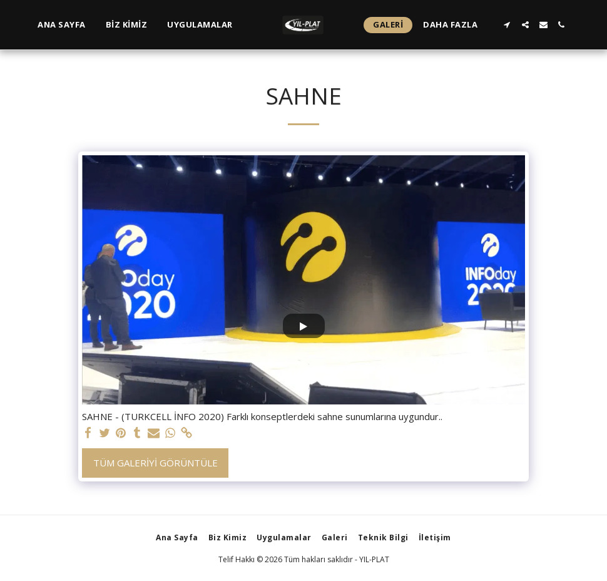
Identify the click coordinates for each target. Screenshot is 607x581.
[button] (507, 25)
